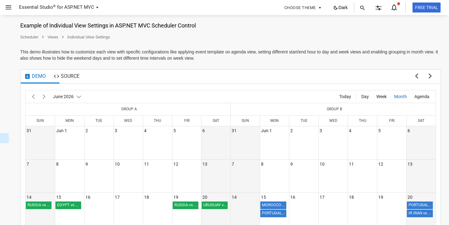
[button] (6, 7)
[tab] (110, 76)
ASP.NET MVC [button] (79, 7)
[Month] (400, 97)
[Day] (365, 97)
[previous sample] (416, 76)
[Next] (119, 97)
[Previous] (108, 97)
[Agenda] (422, 97)
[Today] (345, 97)
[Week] (381, 97)
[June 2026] (142, 96)
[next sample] (430, 76)
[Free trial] (427, 7)
